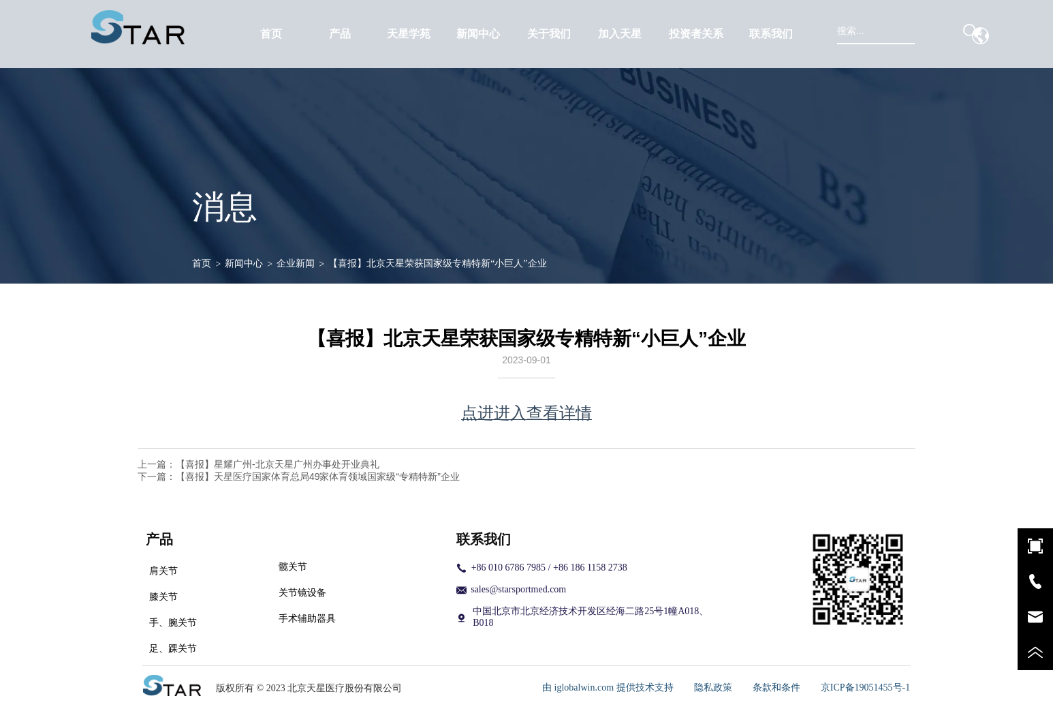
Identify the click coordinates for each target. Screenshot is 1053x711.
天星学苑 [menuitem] (408, 34)
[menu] (521, 34)
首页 (201, 263)
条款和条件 (776, 687)
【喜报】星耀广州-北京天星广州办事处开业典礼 (277, 464)
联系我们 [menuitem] (771, 34)
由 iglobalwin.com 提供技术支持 (608, 687)
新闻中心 (244, 263)
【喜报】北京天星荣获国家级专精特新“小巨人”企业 (437, 263)
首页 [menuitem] (271, 34)
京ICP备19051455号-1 (865, 687)
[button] (339, 34)
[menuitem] (339, 34)
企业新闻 (296, 263)
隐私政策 (713, 687)
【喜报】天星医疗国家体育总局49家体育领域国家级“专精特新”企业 (318, 476)
